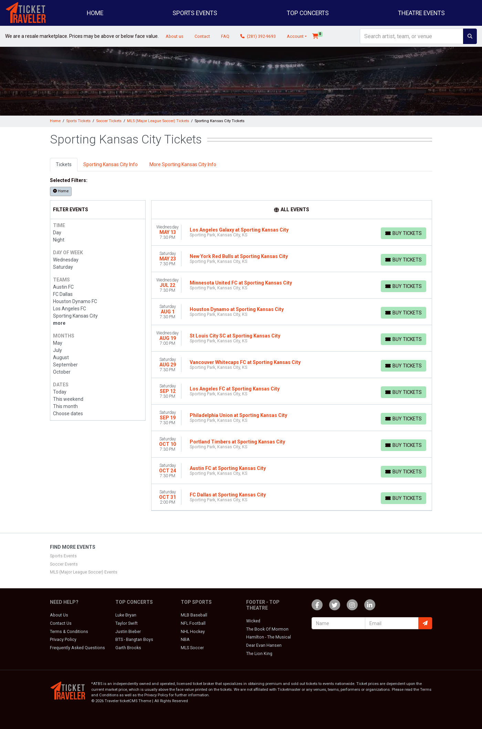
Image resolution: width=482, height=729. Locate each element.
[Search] (411, 36)
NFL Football (193, 623)
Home (95, 13)
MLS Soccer (192, 647)
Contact (202, 36)
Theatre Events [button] (421, 13)
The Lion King (259, 653)
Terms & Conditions (69, 631)
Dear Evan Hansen (264, 645)
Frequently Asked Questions (77, 647)
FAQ (225, 36)
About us (175, 36)
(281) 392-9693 (258, 36)
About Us (59, 615)
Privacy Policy (63, 639)
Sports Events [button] (194, 13)
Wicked (253, 621)
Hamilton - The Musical (268, 637)
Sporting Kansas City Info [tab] (110, 164)
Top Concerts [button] (308, 13)
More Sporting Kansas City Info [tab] (182, 164)
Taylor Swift (126, 623)
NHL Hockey (193, 631)
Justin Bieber (128, 631)
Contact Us (61, 623)
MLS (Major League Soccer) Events (83, 572)
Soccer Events (64, 564)
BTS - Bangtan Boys (134, 639)
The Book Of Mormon (267, 629)
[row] (291, 232)
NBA (185, 639)
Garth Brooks (128, 647)
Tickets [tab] (64, 164)
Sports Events (63, 556)
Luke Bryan (125, 615)
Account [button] (295, 36)
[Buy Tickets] (403, 233)
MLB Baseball (194, 615)
